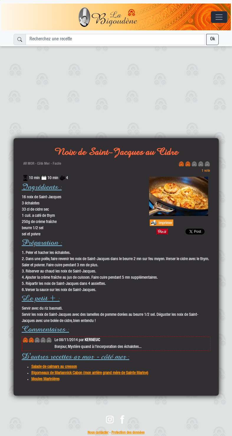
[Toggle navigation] (219, 17)
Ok (212, 39)
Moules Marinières (45, 379)
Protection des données (127, 433)
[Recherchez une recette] (115, 39)
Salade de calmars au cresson (54, 367)
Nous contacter (98, 433)
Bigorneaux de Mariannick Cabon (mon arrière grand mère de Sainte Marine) (89, 373)
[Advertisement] (116, 90)
